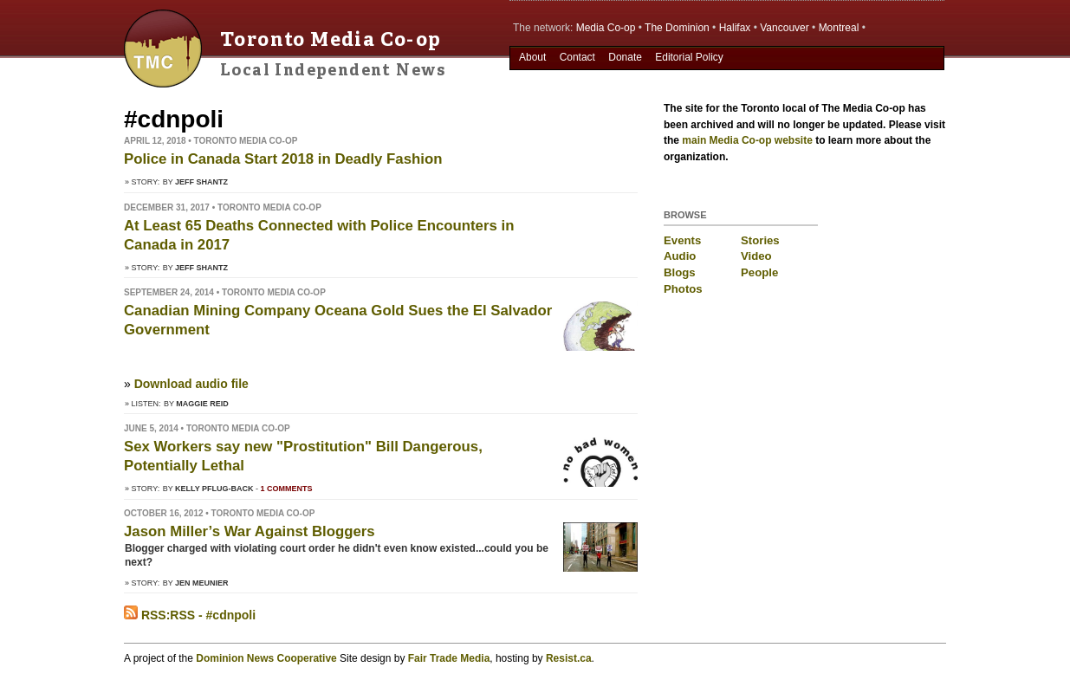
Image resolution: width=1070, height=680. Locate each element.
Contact (577, 57)
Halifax (735, 28)
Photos (683, 288)
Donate (625, 57)
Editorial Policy (689, 57)
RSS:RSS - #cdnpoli (190, 615)
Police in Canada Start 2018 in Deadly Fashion (283, 159)
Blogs (680, 272)
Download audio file (191, 384)
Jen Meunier (202, 583)
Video (756, 255)
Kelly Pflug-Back (214, 488)
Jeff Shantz (201, 182)
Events (682, 240)
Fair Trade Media (449, 658)
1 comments (287, 488)
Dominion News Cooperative (266, 658)
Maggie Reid (202, 403)
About (532, 57)
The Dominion (677, 28)
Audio (680, 255)
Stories (760, 240)
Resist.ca (569, 658)
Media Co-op (606, 28)
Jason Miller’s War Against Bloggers (249, 531)
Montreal (839, 28)
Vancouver (784, 28)
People (759, 272)
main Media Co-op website (747, 140)
